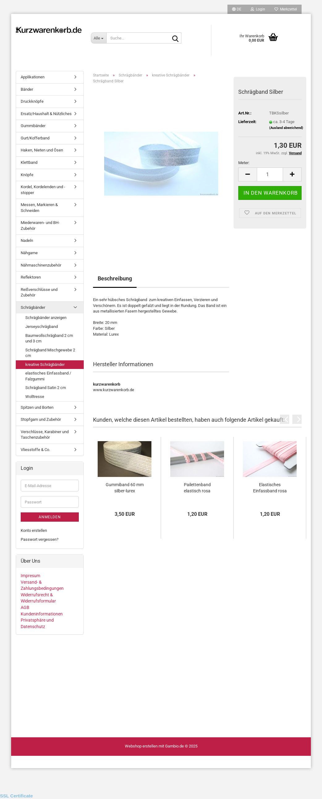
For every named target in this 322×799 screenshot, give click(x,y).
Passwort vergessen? (39, 539)
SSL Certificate (16, 795)
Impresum (30, 575)
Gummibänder (33, 125)
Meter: (243, 162)
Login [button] (258, 9)
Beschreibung (115, 278)
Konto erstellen (34, 530)
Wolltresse (34, 396)
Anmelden (50, 517)
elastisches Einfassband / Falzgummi (48, 376)
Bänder (27, 89)
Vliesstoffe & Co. (35, 449)
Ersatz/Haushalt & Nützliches (46, 113)
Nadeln (27, 240)
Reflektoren (31, 277)
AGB (25, 607)
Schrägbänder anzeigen (45, 317)
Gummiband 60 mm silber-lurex (125, 487)
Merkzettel (285, 9)
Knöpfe (27, 174)
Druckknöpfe (32, 101)
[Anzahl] (270, 174)
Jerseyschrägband (41, 326)
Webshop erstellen (141, 746)
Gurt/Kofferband (35, 138)
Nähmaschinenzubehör (41, 265)
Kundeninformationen (42, 613)
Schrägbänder (33, 307)
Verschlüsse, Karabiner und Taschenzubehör (45, 434)
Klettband (29, 162)
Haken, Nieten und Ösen (42, 150)
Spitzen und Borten (37, 407)
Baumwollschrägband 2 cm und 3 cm (49, 338)
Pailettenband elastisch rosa (197, 487)
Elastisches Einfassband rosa (270, 487)
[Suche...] (98, 37)
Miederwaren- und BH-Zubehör (40, 225)
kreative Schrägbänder (45, 364)
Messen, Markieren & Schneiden (39, 207)
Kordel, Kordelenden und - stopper (43, 189)
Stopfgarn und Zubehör (41, 419)
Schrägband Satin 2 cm (45, 387)
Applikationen (32, 77)
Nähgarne (29, 252)
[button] (236, 9)
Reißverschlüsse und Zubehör (39, 292)
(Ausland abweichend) (286, 128)
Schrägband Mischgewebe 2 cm (50, 353)
